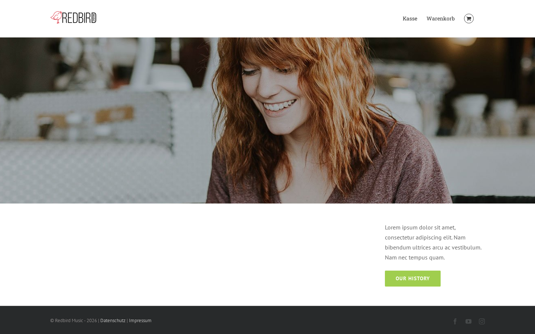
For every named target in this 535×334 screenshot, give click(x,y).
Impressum (140, 320)
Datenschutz (113, 320)
